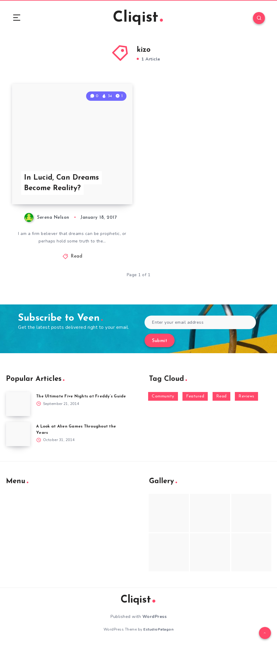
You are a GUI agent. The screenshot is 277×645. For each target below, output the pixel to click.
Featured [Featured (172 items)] (195, 396)
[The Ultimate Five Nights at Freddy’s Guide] (18, 404)
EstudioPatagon (158, 629)
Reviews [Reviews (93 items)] (246, 396)
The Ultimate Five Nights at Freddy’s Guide (81, 396)
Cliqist (138, 18)
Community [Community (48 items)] (163, 396)
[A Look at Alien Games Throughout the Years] (18, 434)
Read (76, 256)
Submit (159, 341)
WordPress (154, 616)
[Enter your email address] (200, 322)
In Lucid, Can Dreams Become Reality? (61, 183)
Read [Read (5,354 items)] (221, 396)
